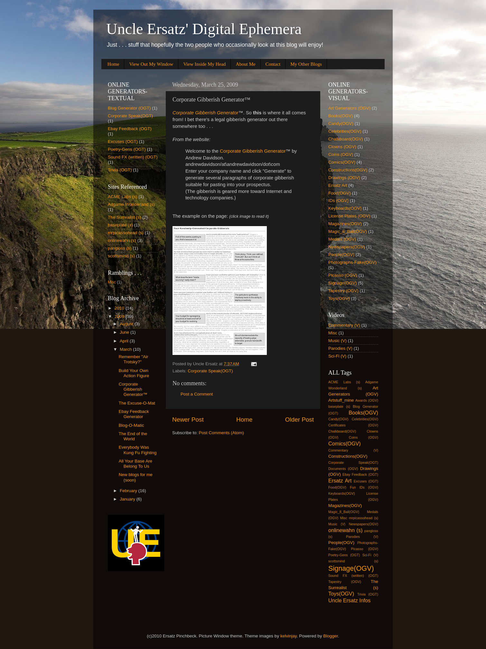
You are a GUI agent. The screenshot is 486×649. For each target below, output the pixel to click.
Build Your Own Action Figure (134, 373)
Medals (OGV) (342, 239)
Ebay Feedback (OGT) (130, 128)
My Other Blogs (306, 64)
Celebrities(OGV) (344, 131)
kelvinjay (288, 636)
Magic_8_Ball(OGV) (347, 231)
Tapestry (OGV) (343, 290)
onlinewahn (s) (122, 240)
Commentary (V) (344, 325)
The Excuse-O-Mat (137, 403)
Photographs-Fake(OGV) (352, 262)
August (127, 323)
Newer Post (188, 419)
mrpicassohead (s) (126, 232)
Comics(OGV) (341, 162)
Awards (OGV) (366, 400)
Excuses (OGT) (123, 141)
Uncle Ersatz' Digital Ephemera (204, 28)
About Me (245, 64)
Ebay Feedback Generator (134, 414)
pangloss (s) (120, 248)
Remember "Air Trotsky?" (133, 359)
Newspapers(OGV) (346, 246)
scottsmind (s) (121, 255)
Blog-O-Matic (131, 425)
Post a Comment (197, 394)
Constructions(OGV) (348, 169)
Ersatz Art (337, 185)
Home (113, 64)
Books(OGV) (340, 115)
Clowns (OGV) (342, 146)
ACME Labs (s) (122, 196)
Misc (112, 282)
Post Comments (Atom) (221, 432)
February (129, 490)
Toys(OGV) (339, 298)
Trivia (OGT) (120, 169)
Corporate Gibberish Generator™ (133, 389)
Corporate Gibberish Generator (253, 151)
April (125, 341)
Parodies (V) (340, 348)
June (125, 332)
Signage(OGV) (342, 283)
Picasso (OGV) (342, 275)
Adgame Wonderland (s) (131, 204)
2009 (120, 316)
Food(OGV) (339, 193)
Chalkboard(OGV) (345, 139)
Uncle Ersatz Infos (349, 600)
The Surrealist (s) (124, 217)
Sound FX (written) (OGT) (133, 157)
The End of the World (133, 436)
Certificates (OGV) (353, 425)
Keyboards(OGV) (345, 208)
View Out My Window (151, 64)
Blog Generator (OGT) (129, 108)
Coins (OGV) (340, 154)
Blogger (330, 636)
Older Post (299, 419)
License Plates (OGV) (349, 216)
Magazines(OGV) (345, 223)
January (128, 499)
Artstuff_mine (341, 400)
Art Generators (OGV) (349, 108)
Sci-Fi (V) (337, 356)
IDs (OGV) (338, 200)
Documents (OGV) (343, 469)
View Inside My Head (204, 64)
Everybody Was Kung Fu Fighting (138, 450)
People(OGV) (341, 254)
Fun (353, 487)
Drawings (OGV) (344, 177)
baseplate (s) (120, 225)
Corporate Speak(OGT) (210, 370)
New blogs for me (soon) (136, 477)
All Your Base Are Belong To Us (135, 464)
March (126, 349)
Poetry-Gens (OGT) (127, 149)
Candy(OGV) (340, 123)
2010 (120, 308)
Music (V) (337, 340)
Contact (273, 64)
